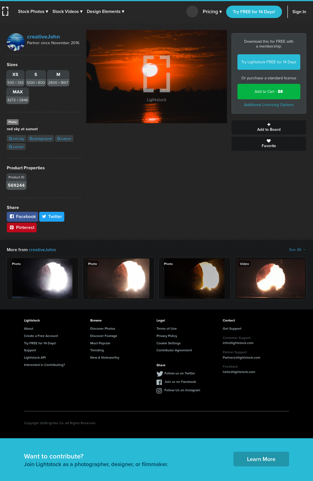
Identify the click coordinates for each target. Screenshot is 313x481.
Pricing (212, 12)
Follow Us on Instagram (182, 390)
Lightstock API (35, 357)
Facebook (22, 216)
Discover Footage (103, 335)
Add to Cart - (269, 92)
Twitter (51, 216)
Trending (97, 350)
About (28, 328)
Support (30, 350)
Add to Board (269, 127)
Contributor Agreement (174, 350)
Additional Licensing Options (269, 105)
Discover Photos (102, 328)
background (41, 138)
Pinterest (21, 227)
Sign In (299, 11)
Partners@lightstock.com (241, 357)
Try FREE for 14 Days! (254, 11)
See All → (297, 250)
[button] (33, 11)
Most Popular (100, 343)
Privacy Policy (166, 335)
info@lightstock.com (238, 342)
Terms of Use (166, 328)
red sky (16, 138)
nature (64, 138)
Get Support (232, 328)
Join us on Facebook (180, 381)
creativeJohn (43, 36)
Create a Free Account (41, 335)
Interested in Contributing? (44, 364)
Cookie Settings (168, 343)
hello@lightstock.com (239, 371)
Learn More (261, 459)
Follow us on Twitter (179, 373)
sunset (16, 146)
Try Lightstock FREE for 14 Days (268, 62)
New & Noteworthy (104, 357)
